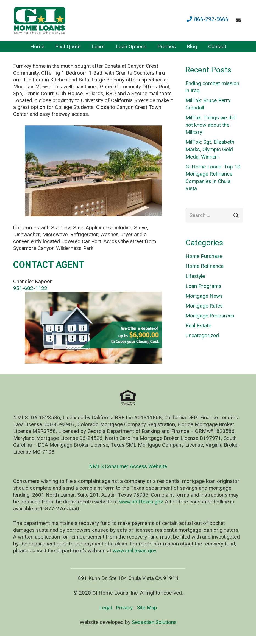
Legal (105, 607)
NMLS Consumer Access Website (128, 466)
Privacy (124, 607)
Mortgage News (204, 296)
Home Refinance (204, 266)
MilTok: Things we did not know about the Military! (210, 124)
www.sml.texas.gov (141, 502)
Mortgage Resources (209, 316)
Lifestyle (195, 276)
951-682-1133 (30, 288)
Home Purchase (203, 256)
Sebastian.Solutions (154, 622)
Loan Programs (203, 286)
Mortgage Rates (204, 306)
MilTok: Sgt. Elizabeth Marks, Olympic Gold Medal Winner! (209, 149)
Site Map (147, 607)
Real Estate (198, 325)
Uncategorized (202, 335)
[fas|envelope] (239, 20)
